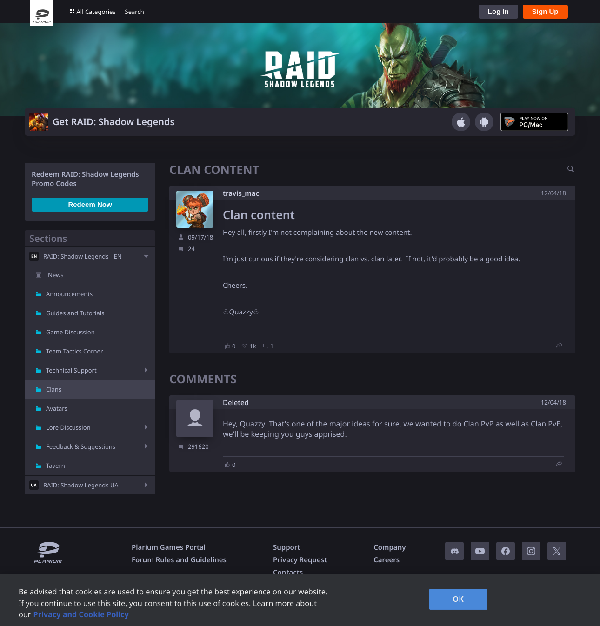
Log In (498, 11)
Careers (386, 560)
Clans (53, 389)
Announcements (69, 294)
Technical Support (71, 370)
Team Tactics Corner (74, 351)
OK (458, 599)
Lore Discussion (68, 427)
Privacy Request (300, 560)
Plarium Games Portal (169, 547)
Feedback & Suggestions (80, 446)
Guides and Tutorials (75, 313)
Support (286, 547)
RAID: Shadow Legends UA (81, 485)
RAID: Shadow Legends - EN (82, 256)
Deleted (236, 403)
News (55, 275)
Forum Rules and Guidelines (179, 560)
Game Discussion (70, 332)
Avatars (56, 408)
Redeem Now (90, 204)
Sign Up (545, 11)
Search (134, 11)
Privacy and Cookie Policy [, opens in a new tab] (81, 614)
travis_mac (241, 193)
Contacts (288, 572)
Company (389, 547)
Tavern (55, 465)
